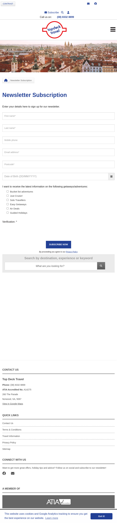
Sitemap (6, 449)
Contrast (8, 4)
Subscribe (51, 12)
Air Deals (13, 208)
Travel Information (11, 436)
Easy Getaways (16, 204)
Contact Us (7, 423)
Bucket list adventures (20, 191)
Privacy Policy (71, 252)
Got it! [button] (101, 516)
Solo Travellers (16, 200)
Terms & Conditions (11, 429)
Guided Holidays (17, 212)
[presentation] (26, 230)
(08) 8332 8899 (65, 17)
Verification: (9, 221)
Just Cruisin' (15, 195)
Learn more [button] (51, 518)
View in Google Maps (12, 404)
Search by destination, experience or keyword (58, 258)
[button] (68, 12)
